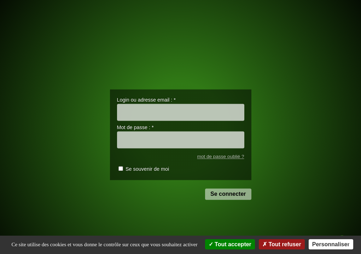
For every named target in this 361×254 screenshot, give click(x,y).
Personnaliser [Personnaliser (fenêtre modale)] (331, 244)
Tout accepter (230, 244)
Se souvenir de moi (147, 169)
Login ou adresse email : (146, 100)
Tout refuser (281, 244)
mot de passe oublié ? (220, 156)
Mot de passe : (135, 128)
